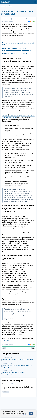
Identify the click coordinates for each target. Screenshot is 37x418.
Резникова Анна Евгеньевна (19, 19)
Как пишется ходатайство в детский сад (17, 53)
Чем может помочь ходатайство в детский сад (18, 44)
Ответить (6, 391)
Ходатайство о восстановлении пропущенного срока (18, 359)
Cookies (25, 415)
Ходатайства (7, 340)
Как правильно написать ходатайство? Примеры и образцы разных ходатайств (17, 366)
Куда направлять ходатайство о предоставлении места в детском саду (16, 49)
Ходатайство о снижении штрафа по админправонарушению (13, 373)
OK (31, 413)
